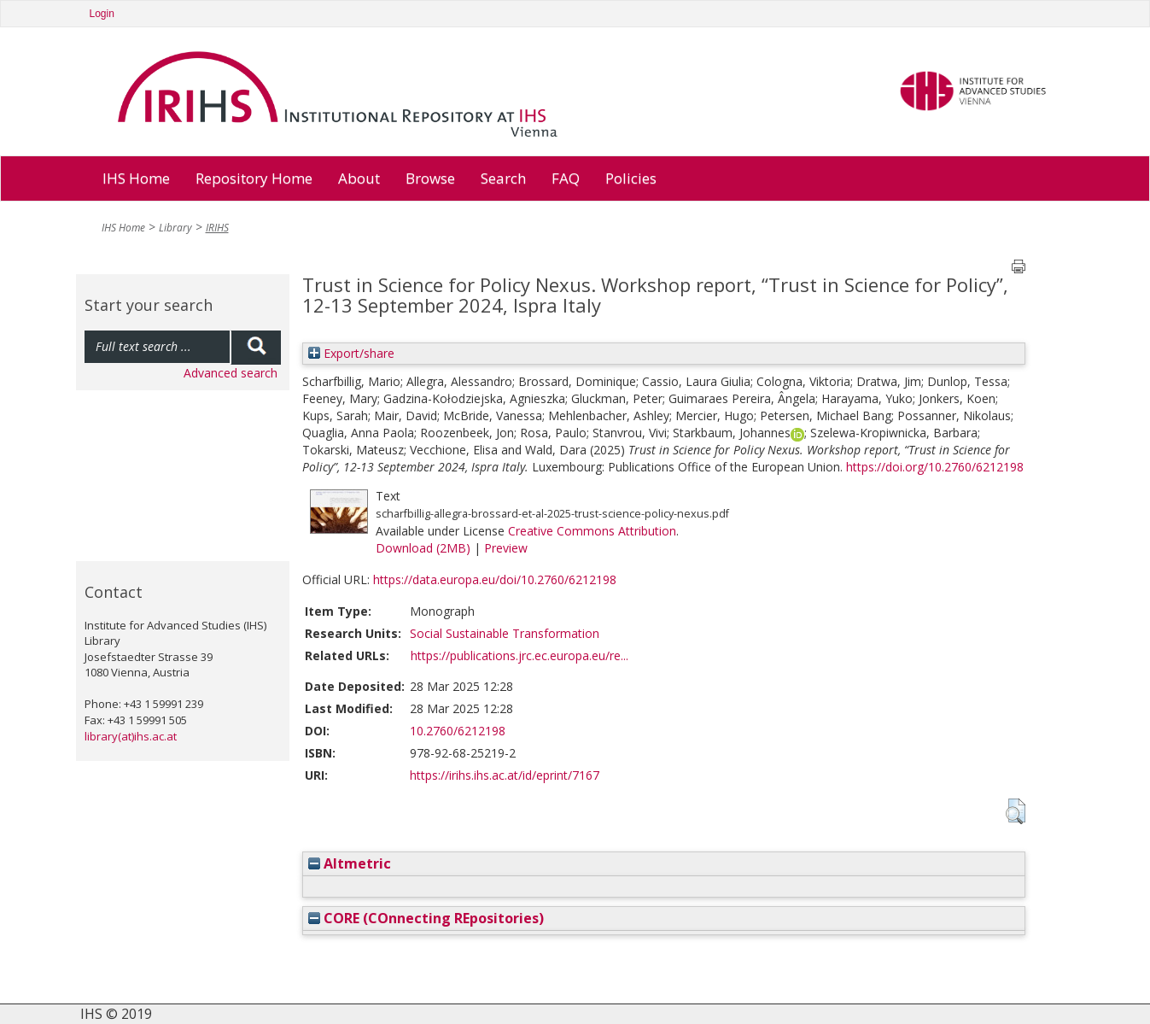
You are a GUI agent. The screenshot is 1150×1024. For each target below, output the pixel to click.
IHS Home (136, 178)
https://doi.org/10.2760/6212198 (935, 467)
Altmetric (349, 863)
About (359, 178)
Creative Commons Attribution (592, 531)
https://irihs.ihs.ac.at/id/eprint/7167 (504, 775)
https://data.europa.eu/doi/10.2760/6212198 (494, 579)
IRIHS (217, 227)
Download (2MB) (423, 548)
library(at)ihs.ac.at (131, 736)
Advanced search (230, 373)
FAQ (566, 178)
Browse (430, 178)
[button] (1015, 811)
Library (175, 227)
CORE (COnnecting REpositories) (426, 918)
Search (503, 178)
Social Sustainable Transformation (504, 633)
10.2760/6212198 (457, 731)
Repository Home (254, 178)
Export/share (351, 353)
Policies (631, 178)
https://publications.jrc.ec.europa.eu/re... (519, 655)
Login (102, 14)
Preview (506, 548)
